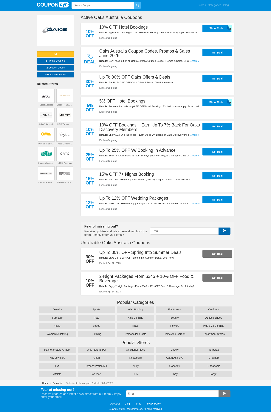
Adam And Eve (174, 357)
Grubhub (214, 357)
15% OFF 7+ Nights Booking (126, 174)
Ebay (175, 374)
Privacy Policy (153, 403)
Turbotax (214, 349)
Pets (96, 317)
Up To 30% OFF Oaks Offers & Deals (134, 77)
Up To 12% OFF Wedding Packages (133, 198)
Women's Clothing (57, 333)
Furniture (57, 317)
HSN (135, 374)
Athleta (57, 374)
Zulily (135, 365)
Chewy (175, 349)
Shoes (96, 325)
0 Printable (55, 74)
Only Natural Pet (96, 349)
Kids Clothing (135, 317)
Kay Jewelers (57, 357)
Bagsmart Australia (46, 163)
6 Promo (55, 60)
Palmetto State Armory (57, 349)
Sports (96, 309)
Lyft (57, 365)
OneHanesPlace (135, 349)
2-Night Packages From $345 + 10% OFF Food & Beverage (146, 278)
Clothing (96, 333)
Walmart (96, 374)
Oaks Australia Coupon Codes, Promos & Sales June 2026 (144, 53)
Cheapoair (214, 365)
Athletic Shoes (213, 317)
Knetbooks (135, 357)
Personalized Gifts (135, 333)
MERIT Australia (64, 124)
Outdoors (213, 309)
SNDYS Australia (46, 124)
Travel (135, 325)
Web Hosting (135, 309)
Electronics (174, 309)
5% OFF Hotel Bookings (122, 101)
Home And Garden (174, 333)
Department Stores (214, 333)
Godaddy (174, 365)
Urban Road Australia (65, 105)
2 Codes (56, 67)
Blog (127, 403)
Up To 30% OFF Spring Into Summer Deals (140, 252)
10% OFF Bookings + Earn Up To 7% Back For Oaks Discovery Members (149, 127)
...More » (194, 60)
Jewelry (57, 309)
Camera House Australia (46, 182)
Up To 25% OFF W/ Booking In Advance (137, 150)
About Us (115, 403)
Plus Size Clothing (213, 325)
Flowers (174, 325)
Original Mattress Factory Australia (46, 144)
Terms (137, 403)
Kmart (96, 357)
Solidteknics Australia (65, 182)
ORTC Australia (65, 163)
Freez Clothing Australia (65, 144)
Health (57, 325)
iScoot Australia (46, 105)
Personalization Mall (96, 365)
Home (45, 383)
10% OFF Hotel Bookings (123, 27)
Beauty (175, 317)
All (55, 53)
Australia (57, 383)
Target (213, 374)
